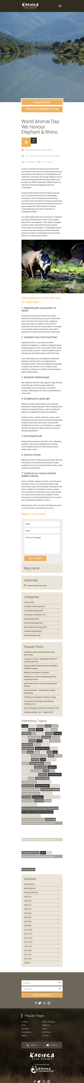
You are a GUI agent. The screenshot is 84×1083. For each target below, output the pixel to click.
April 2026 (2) (29, 884)
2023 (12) (27, 905)
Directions (46, 1032)
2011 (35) (27, 955)
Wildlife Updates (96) (32, 635)
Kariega (30, 752)
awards (41, 733)
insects (32, 726)
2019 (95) (27, 921)
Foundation (26, 1032)
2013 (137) (28, 946)
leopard (40, 726)
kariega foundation (52, 797)
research (25, 771)
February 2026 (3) (30, 892)
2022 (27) (27, 909)
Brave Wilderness (42, 748)
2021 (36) (27, 913)
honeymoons (27, 745)
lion (23, 752)
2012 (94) (27, 950)
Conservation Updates (32, 150)
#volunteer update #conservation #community (40, 808)
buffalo (46, 771)
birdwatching (47, 793)
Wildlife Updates (47, 150)
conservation (38, 797)
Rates (24, 1035)
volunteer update (42, 778)
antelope (57, 733)
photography (36, 771)
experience (51, 760)
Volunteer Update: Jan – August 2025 (38, 712)
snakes (32, 730)
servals (54, 730)
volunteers (55, 786)
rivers (37, 752)
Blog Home (31, 568)
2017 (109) (28, 930)
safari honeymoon (29, 782)
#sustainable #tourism (31, 793)
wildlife (31, 778)
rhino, (27, 156)
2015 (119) (28, 938)
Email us (52, 1045)
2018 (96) (27, 926)
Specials (25, 1028)
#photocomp (27, 767)
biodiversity (39, 801)
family (39, 741)
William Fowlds (34, 737)
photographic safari (38, 756)
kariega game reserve (30, 853)
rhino (43, 752)
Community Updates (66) (33, 611)
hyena (24, 730)
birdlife (25, 763)
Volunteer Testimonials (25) (34, 606)
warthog (54, 748)
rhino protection (28, 870)
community (26, 797)
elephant (25, 756)
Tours (44, 1028)
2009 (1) (27, 963)
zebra (48, 763)
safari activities (40, 767)
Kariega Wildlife (44, 782)
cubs (55, 752)
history (24, 726)
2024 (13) (27, 901)
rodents (40, 730)
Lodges (24, 1021)
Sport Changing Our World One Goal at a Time (41, 708)
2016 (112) (28, 934)
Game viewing (48, 1021)
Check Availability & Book (42, 109)
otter (24, 737)
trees (46, 741)
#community (50, 819)
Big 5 (49, 853)
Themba (49, 733)
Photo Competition (29, 775)
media (24, 741)
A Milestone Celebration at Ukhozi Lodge (40, 697)
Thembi (37, 745)
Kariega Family (27, 748)
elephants (52, 767)
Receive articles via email (36, 586)
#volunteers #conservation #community (37, 812)
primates (56, 737)
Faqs (23, 1025)
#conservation (27, 786)
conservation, (41, 156)
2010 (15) (27, 959)
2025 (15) (27, 897)
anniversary (46, 737)
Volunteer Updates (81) (33, 631)
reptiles (32, 741)
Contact (45, 1035)
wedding (45, 745)
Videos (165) (29, 602)
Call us (31, 1045)
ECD (52, 771)
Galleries (45, 1025)
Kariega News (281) (31, 619)
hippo (55, 726)
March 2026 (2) (30, 888)
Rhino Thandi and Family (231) (35, 627)
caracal (48, 726)
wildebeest (26, 733)
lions (24, 778)
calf (34, 733)
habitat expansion (37, 763)
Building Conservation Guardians (36, 673)
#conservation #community (32, 819)
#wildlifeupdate (55, 775)
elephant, (32, 156)
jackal (47, 730)
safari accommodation (31, 816)
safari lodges (27, 801)
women (58, 756)
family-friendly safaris (30, 790)
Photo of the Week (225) (33, 623)
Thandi (48, 801)
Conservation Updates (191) (35, 615)
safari (43, 853)
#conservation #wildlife (50, 790)
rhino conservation (53, 156)
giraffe (51, 756)
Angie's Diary (55, 741)
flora (49, 752)
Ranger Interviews (42, 786)
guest (43, 760)
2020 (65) (27, 917)
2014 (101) (28, 942)
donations (43, 775)
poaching (26, 760)
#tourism (35, 760)
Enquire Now (42, 102)
